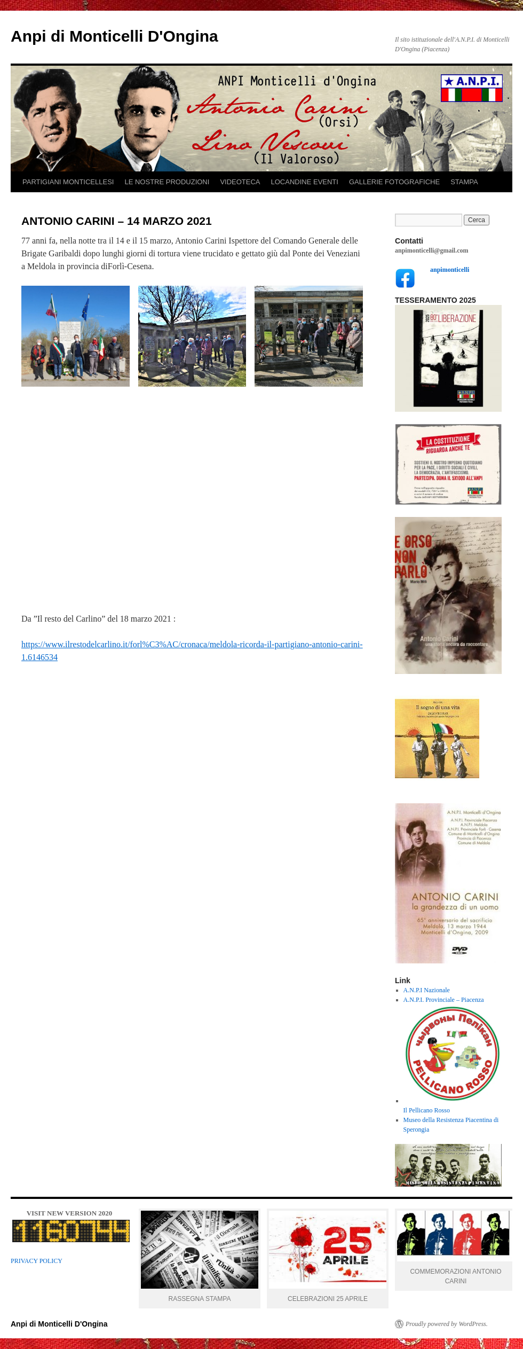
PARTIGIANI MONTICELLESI (68, 182)
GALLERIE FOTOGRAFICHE (394, 182)
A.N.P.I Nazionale (426, 990)
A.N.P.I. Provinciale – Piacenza (443, 999)
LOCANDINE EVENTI (304, 182)
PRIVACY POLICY (36, 1261)
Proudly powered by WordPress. (447, 1324)
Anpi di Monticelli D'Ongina (114, 36)
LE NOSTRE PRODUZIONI (166, 182)
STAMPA (464, 182)
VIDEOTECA (240, 182)
